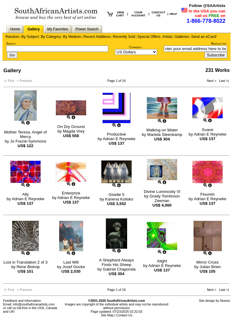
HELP (173, 13)
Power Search (87, 29)
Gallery (33, 29)
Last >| (223, 81)
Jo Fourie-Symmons (28, 141)
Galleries (182, 37)
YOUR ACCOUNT (138, 14)
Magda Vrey (73, 131)
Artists (167, 37)
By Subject (30, 37)
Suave (207, 129)
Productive (116, 134)
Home (15, 29)
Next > (212, 81)
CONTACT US (158, 14)
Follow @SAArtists (207, 5)
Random (12, 37)
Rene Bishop (28, 266)
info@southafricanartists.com (34, 304)
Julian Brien (210, 266)
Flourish (207, 194)
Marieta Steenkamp (164, 134)
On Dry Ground (71, 126)
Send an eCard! (204, 37)
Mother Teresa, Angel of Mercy (25, 134)
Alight (162, 261)
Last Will (71, 262)
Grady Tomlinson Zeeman (165, 198)
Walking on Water (162, 130)
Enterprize (71, 193)
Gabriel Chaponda (119, 269)
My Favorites (57, 29)
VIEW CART (120, 14)
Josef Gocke (73, 266)
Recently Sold (124, 37)
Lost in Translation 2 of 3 (25, 262)
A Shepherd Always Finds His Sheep (116, 262)
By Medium (72, 37)
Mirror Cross (207, 262)
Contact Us (124, 315)
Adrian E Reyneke (119, 138)
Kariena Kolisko (119, 199)
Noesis (225, 300)
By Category (51, 37)
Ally (25, 194)
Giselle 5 (116, 194)
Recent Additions (97, 37)
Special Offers (148, 37)
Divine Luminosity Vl (162, 191)
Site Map (107, 315)
